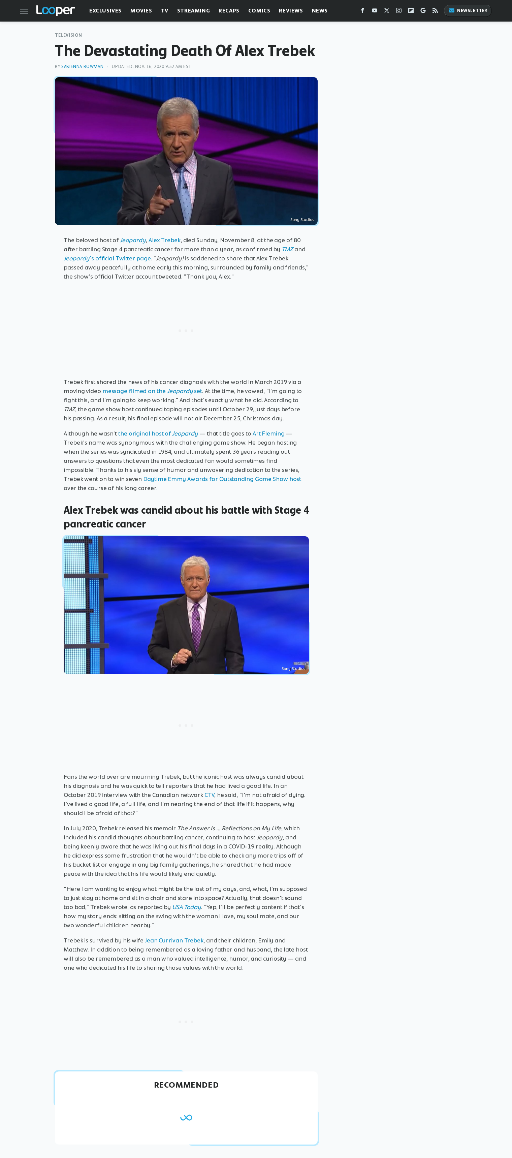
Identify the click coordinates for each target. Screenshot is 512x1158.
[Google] (423, 12)
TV (164, 10)
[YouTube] (374, 12)
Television (68, 35)
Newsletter (467, 10)
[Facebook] (362, 12)
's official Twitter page (107, 258)
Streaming (193, 10)
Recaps (229, 10)
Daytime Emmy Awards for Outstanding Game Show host (222, 479)
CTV (209, 795)
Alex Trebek (165, 240)
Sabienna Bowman (82, 66)
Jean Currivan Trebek (174, 940)
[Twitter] (386, 12)
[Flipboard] (411, 12)
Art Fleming (269, 433)
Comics (259, 10)
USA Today (186, 907)
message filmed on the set (152, 391)
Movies (141, 10)
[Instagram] (398, 12)
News (320, 10)
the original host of (158, 433)
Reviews (291, 10)
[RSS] (435, 12)
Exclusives (105, 10)
